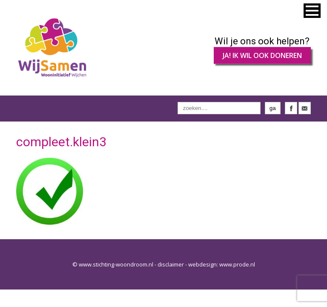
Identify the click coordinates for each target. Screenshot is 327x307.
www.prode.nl (237, 264)
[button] (312, 10)
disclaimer (171, 264)
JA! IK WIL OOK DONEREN (262, 55)
